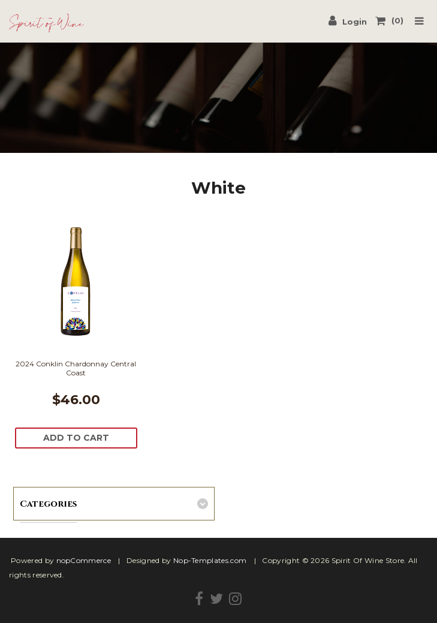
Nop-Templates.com (209, 560)
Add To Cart (76, 437)
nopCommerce (83, 560)
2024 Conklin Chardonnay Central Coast (76, 368)
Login (347, 20)
